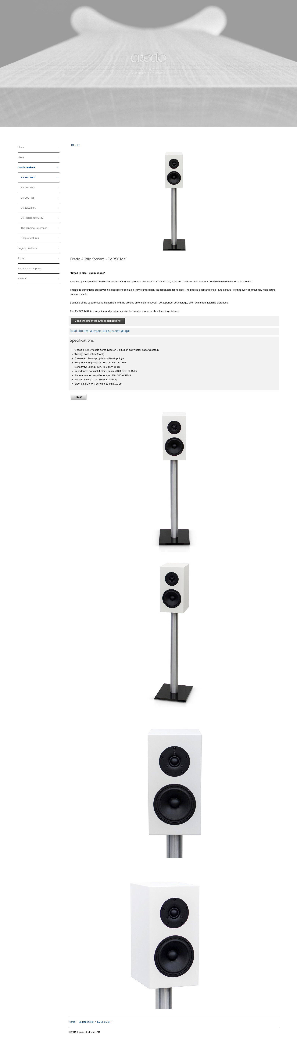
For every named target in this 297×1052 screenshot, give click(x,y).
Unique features (30, 238)
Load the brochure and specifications (98, 320)
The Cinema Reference (34, 228)
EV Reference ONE (32, 217)
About (21, 258)
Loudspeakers (86, 1022)
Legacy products (27, 248)
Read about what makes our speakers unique (100, 331)
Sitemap (22, 278)
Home (72, 1022)
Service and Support (29, 268)
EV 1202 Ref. (28, 207)
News (21, 157)
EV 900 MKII (28, 187)
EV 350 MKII (103, 1022)
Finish (78, 397)
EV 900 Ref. (27, 197)
